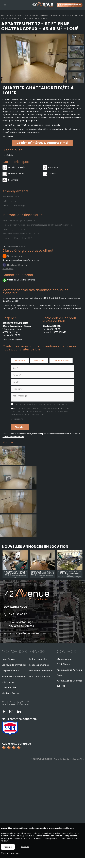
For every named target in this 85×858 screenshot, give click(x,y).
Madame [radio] (39, 360)
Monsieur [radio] (20, 360)
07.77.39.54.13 (60, 332)
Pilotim (82, 759)
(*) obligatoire (17, 419)
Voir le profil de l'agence (12, 340)
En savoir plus (8, 269)
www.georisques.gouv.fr (29, 132)
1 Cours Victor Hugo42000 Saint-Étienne (21, 624)
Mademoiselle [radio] (61, 360)
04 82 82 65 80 (13, 335)
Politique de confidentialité (13, 437)
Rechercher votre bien (69, 5)
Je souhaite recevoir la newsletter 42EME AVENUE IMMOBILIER (40, 404)
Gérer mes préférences (11, 853)
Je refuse (25, 846)
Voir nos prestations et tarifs (14, 246)
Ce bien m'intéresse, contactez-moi (42, 143)
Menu (4, 4)
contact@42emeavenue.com (27, 633)
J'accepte (8, 847)
